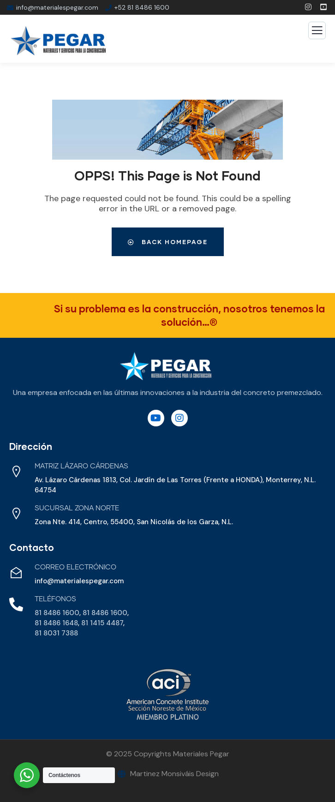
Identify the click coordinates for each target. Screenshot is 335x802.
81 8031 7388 (56, 633)
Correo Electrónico (75, 567)
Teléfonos (55, 599)
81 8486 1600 (57, 612)
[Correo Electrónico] (16, 573)
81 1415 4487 (102, 623)
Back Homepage (168, 241)
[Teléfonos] (16, 604)
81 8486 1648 (56, 623)
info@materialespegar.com (79, 581)
